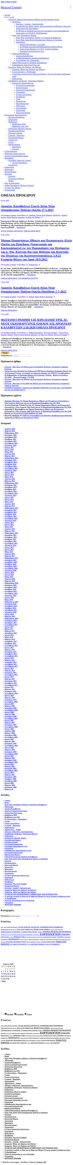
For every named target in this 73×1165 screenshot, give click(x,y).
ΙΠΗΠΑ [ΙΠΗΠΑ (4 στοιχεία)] (55, 937)
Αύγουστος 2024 (10, 470)
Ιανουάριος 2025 (11, 460)
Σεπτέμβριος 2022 (11, 518)
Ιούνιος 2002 (9, 764)
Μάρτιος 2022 (10, 531)
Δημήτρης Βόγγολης (12, 401)
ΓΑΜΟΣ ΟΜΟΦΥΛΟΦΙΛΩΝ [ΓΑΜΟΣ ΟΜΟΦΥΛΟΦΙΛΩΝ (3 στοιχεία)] (56, 929)
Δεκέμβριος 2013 (11, 664)
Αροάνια (32, 215)
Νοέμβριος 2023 (10, 489)
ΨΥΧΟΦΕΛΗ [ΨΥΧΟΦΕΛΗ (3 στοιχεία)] (47, 944)
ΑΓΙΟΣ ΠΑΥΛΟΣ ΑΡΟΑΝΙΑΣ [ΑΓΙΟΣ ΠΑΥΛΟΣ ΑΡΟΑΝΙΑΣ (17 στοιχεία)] (28, 927)
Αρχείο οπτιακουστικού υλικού (16, 811)
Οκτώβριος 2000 (11, 781)
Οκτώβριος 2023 (11, 491)
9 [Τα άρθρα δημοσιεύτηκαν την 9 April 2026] (7, 971)
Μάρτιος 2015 (10, 650)
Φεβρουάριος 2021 (11, 558)
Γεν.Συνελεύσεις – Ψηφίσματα (16, 819)
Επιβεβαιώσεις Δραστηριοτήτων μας (18, 850)
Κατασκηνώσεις (10, 863)
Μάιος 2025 (9, 452)
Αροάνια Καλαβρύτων (13, 809)
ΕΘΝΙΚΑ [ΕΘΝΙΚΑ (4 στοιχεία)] (40, 932)
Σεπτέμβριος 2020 (11, 568)
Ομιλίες (64, 215)
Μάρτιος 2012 (10, 679)
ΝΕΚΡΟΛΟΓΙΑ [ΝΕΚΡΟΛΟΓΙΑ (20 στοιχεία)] (13, 939)
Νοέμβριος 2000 (10, 779)
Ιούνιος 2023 (9, 500)
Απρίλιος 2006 (10, 731)
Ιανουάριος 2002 (11, 768)
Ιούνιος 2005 (9, 739)
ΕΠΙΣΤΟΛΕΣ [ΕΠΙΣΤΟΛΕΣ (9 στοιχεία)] (5, 937)
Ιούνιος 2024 (9, 475)
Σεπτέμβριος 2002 (11, 762)
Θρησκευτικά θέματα (12, 855)
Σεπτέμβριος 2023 (11, 493)
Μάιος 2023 (9, 502)
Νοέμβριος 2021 (10, 539)
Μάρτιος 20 (9, 789)
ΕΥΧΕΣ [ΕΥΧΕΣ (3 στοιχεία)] (11, 937)
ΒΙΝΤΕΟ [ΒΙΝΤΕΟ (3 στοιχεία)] (15, 929)
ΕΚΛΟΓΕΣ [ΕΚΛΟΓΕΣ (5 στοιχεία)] (3, 934)
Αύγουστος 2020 (10, 571)
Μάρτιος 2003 (10, 758)
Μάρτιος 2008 (10, 714)
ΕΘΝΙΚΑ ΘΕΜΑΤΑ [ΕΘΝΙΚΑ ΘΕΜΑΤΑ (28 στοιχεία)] (51, 932)
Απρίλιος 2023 (10, 504)
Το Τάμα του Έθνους (32, 217)
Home (7, 803)
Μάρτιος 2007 (10, 723)
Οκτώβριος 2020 (11, 566)
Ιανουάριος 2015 (11, 652)
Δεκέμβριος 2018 (11, 606)
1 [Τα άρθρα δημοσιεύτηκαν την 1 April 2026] (5, 969)
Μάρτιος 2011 (10, 689)
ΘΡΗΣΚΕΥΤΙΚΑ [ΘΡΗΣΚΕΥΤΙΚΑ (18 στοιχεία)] (19, 937)
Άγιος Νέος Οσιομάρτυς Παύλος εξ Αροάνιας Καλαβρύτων (26, 805)
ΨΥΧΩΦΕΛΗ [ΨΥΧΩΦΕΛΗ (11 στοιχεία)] (55, 944)
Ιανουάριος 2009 (11, 708)
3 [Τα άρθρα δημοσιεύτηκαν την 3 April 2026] (9, 969)
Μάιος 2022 (9, 527)
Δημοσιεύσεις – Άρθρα (13, 830)
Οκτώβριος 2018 (11, 610)
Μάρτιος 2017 (10, 631)
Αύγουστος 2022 (10, 521)
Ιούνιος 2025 (9, 450)
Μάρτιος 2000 (10, 785)
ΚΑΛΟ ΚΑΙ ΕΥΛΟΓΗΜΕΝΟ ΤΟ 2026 (28, 413)
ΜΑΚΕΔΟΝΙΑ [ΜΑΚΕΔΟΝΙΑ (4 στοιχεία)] (4, 939)
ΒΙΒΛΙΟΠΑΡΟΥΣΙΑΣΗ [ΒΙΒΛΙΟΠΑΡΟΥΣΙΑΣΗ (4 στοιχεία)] (6, 929)
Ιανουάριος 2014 (11, 662)
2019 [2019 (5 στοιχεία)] (2, 927)
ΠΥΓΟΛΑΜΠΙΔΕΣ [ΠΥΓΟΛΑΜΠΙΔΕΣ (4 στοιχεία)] (31, 942)
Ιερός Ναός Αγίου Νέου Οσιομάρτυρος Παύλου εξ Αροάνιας (26, 859)
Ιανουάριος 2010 (11, 700)
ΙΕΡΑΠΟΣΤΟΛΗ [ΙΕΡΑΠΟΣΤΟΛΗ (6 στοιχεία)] (47, 937)
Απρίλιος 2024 (10, 479)
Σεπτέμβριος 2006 (11, 727)
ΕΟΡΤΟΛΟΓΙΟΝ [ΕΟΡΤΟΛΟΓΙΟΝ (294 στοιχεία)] (50, 934)
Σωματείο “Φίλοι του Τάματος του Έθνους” (20, 890)
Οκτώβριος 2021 (11, 541)
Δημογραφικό (9, 828)
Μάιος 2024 (9, 477)
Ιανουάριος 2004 (11, 752)
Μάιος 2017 (9, 629)
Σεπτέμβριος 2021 (11, 543)
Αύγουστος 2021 (10, 546)
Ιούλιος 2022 (9, 523)
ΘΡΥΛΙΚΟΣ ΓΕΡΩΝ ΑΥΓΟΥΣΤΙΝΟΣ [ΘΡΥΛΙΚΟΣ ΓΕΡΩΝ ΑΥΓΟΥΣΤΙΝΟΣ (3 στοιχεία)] (34, 937)
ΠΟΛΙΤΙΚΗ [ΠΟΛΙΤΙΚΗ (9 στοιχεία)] (9, 942)
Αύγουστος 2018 (10, 612)
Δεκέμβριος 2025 (11, 437)
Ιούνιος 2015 (9, 648)
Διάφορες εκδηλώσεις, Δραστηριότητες (19, 832)
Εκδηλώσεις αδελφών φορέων (15, 838)
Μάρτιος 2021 (10, 556)
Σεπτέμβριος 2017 (11, 625)
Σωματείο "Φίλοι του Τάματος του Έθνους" (21, 892)
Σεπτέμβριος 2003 (11, 754)
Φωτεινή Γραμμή (11, 7)
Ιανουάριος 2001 (11, 777)
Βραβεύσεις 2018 (11, 815)
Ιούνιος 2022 (9, 525)
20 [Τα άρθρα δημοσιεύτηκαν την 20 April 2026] (2, 976)
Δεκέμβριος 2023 (11, 487)
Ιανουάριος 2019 (11, 604)
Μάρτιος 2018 (10, 616)
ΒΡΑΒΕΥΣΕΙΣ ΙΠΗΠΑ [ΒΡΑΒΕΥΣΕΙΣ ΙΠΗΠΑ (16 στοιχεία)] (42, 929)
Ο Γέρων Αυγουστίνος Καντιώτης (17, 875)
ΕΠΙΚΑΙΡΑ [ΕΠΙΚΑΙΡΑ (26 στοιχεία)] (65, 935)
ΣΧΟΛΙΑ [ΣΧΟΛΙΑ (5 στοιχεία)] (38, 942)
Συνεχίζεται (21, 227)
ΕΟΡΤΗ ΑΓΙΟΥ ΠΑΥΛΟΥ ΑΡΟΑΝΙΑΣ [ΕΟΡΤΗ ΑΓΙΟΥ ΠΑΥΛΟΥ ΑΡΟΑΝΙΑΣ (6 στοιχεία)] (22, 934)
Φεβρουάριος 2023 (11, 508)
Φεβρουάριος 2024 (11, 483)
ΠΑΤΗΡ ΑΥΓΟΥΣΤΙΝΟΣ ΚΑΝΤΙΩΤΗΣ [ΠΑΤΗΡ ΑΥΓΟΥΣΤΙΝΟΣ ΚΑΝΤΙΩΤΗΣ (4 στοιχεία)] (49, 939)
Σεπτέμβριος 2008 (11, 710)
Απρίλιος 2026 (10, 429)
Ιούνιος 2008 (9, 712)
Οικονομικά (9, 878)
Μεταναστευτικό (11, 871)
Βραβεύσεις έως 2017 (12, 817)
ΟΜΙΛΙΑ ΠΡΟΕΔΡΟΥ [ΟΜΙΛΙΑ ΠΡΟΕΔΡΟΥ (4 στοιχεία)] (33, 939)
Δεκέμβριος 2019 (11, 587)
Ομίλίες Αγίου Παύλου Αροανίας (12, 217)
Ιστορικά (8, 861)
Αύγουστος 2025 (10, 445)
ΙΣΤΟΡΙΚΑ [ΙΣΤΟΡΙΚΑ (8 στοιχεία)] (60, 937)
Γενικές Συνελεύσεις (12, 823)
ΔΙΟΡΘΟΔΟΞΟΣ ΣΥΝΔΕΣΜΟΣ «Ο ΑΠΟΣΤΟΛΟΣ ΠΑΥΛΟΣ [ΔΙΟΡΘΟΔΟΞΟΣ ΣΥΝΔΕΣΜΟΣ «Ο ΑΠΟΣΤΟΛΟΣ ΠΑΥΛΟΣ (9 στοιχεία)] (19, 932)
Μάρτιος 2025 (10, 456)
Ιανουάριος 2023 (11, 510)
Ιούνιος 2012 (9, 677)
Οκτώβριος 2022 (11, 516)
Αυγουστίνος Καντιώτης (13, 813)
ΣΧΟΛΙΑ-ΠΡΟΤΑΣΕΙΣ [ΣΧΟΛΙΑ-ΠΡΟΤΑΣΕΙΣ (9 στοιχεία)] (48, 942)
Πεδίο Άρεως (9, 880)
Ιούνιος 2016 (9, 635)
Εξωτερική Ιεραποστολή (14, 844)
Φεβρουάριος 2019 (11, 602)
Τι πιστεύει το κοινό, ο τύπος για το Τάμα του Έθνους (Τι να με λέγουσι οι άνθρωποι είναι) (37, 896)
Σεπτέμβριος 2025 (11, 443)
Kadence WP (41, 1162)
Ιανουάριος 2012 (11, 681)
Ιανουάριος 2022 (11, 535)
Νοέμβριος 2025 (10, 439)
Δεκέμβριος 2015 (11, 641)
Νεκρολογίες (9, 873)
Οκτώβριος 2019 (11, 591)
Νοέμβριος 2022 (10, 514)
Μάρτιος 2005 (10, 741)
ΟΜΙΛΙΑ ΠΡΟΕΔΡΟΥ (32, 231)
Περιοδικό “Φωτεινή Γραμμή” (16, 884)
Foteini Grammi (10, 215)
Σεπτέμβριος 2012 (11, 675)
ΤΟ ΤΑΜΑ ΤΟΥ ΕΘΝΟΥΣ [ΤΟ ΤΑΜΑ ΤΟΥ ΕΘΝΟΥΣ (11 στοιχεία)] (18, 944)
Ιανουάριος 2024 (11, 485)
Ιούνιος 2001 (9, 773)
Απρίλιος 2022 (10, 529)
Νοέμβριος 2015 (10, 643)
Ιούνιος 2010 (9, 696)
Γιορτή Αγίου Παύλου (44, 215)
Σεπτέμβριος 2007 (11, 718)
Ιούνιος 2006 (9, 729)
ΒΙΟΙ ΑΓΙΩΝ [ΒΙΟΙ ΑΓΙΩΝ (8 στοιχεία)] (21, 929)
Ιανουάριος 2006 (11, 735)
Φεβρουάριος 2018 (11, 618)
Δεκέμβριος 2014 (11, 654)
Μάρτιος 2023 (10, 506)
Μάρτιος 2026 (10, 431)
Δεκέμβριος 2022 (11, 512)
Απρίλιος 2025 (10, 454)
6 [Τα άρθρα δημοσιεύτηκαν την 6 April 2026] (1, 971)
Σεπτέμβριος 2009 (11, 702)
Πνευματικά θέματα (12, 886)
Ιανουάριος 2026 (11, 435)
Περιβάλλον (9, 882)
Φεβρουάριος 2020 (11, 583)
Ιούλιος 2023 (9, 498)
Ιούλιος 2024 (9, 473)
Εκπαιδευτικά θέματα (12, 840)
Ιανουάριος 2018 (11, 621)
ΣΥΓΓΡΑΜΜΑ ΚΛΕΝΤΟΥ (28, 278)
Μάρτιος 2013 (10, 671)
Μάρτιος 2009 (10, 706)
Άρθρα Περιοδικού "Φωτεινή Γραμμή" (43, 333)
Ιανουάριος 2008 (11, 716)
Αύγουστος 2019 (10, 596)
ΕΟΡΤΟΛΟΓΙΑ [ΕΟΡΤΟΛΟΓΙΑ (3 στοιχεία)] (36, 934)
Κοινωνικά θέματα (11, 865)
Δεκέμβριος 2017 (11, 623)
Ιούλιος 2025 (9, 448)
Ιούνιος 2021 (9, 550)
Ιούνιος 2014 (9, 658)
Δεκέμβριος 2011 (11, 683)
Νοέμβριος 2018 (10, 608)
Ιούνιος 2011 (9, 687)
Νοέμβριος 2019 (10, 589)
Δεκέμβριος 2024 (11, 462)
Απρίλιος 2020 (10, 579)
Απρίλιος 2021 (10, 554)
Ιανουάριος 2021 (11, 560)
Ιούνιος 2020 (9, 575)
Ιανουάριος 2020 (11, 585)
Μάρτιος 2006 (10, 733)
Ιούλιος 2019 (9, 598)
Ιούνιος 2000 (9, 783)
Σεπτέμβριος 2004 (11, 746)
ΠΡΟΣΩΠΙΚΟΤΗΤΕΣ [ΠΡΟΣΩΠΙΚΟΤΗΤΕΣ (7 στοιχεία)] (19, 942)
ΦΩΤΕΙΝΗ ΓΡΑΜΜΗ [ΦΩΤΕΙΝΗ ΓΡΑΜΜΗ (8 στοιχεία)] (37, 944)
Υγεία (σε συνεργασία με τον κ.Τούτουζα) (19, 901)
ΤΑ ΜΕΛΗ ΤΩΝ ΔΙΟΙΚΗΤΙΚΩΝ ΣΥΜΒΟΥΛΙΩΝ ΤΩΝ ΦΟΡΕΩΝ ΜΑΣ (31, 894)
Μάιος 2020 (9, 577)
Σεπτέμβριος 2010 (11, 693)
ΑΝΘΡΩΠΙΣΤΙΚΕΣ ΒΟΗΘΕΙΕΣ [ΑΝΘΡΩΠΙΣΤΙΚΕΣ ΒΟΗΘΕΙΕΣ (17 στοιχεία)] (51, 927)
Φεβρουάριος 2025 (11, 458)
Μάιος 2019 (9, 600)
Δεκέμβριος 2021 (11, 537)
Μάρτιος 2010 (10, 698)
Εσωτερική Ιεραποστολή (14, 853)
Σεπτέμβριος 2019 (11, 593)
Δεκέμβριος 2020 (11, 562)
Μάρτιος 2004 (10, 750)
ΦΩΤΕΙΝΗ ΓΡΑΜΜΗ (13, 905)
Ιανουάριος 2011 (10, 691)
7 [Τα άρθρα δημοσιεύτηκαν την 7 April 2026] (3, 971)
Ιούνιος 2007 (9, 721)
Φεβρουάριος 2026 (11, 433)
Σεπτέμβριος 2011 (11, 685)
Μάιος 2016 (9, 637)
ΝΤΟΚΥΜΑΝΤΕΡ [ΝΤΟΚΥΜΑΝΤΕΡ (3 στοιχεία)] (24, 939)
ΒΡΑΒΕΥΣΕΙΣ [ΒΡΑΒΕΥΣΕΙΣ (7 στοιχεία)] (29, 929)
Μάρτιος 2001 (10, 775)
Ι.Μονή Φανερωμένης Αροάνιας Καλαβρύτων (21, 857)
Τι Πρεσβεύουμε (11, 898)
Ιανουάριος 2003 (11, 760)
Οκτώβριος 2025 (11, 441)
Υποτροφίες (9, 903)
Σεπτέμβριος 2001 (11, 771)
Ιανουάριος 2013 (11, 673)
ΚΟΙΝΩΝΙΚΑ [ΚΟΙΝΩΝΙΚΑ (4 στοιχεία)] (67, 937)
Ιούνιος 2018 (9, 614)
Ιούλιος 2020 (9, 573)
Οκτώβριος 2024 (11, 466)
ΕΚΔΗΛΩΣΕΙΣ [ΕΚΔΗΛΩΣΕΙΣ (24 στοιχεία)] (65, 932)
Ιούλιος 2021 (9, 548)
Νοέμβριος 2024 (10, 464)
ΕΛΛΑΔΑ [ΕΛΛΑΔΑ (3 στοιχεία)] (9, 934)
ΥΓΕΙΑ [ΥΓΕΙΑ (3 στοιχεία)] (28, 944)
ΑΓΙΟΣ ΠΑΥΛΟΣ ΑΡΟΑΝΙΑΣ (12, 231)
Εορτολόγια (9, 848)
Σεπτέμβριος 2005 (11, 737)
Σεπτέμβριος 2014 (11, 656)
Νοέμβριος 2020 (10, 564)
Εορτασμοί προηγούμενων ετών (16, 846)
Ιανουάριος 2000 (11, 787)
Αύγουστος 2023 (10, 495)
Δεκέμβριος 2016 (11, 633)
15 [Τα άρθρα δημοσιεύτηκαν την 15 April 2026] (6, 974)
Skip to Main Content (9, 2)
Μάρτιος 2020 (10, 581)
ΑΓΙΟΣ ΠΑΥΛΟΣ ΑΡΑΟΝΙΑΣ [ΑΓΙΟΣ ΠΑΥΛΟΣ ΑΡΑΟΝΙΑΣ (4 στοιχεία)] (11, 927)
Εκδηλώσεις (33, 265)
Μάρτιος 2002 (10, 766)
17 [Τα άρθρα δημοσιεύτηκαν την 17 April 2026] (10, 974)
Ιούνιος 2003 (9, 756)
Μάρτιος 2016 (10, 639)
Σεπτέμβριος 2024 (11, 468)
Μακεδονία (9, 869)
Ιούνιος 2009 (9, 704)
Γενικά (7, 821)
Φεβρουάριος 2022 (11, 533)
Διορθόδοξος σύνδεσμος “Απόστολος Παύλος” (21, 834)
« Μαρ (3, 981)
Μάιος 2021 (9, 552)
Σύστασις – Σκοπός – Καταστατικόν (18, 888)
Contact (7, 800)
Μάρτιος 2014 (10, 660)
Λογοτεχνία (9, 867)
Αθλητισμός (9, 807)
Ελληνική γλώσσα (11, 842)
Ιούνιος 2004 (9, 748)
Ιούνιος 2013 (9, 668)
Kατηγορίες (5, 916)
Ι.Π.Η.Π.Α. (57, 215)
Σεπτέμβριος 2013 (11, 666)
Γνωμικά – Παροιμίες (12, 825)
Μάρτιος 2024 (10, 481)
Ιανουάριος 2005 (11, 743)
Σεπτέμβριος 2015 (11, 646)
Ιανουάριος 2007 (11, 725)
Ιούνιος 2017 (9, 627)
